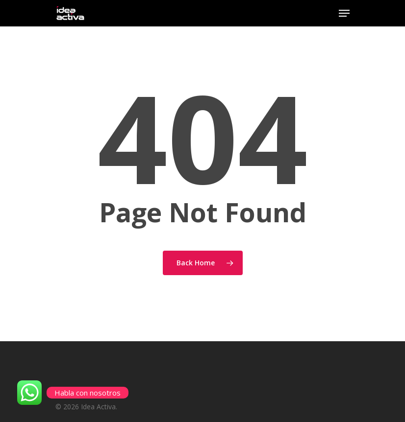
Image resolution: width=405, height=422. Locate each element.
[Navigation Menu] (344, 13)
